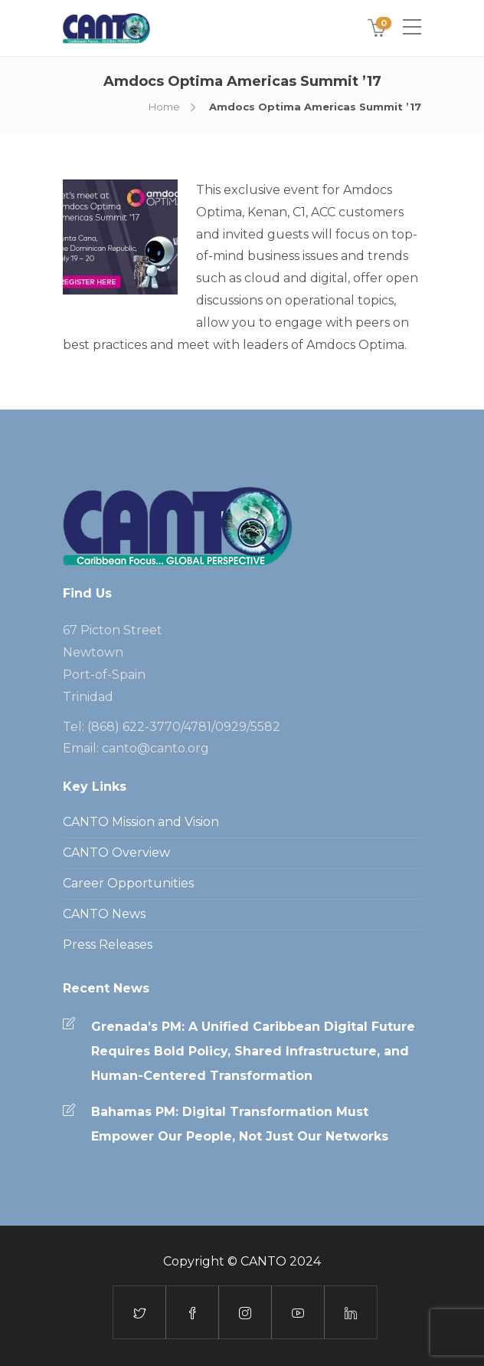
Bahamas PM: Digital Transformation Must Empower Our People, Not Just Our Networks (239, 1124)
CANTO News (104, 914)
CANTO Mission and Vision (141, 822)
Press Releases (107, 944)
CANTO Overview (116, 852)
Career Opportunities (128, 883)
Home (164, 106)
